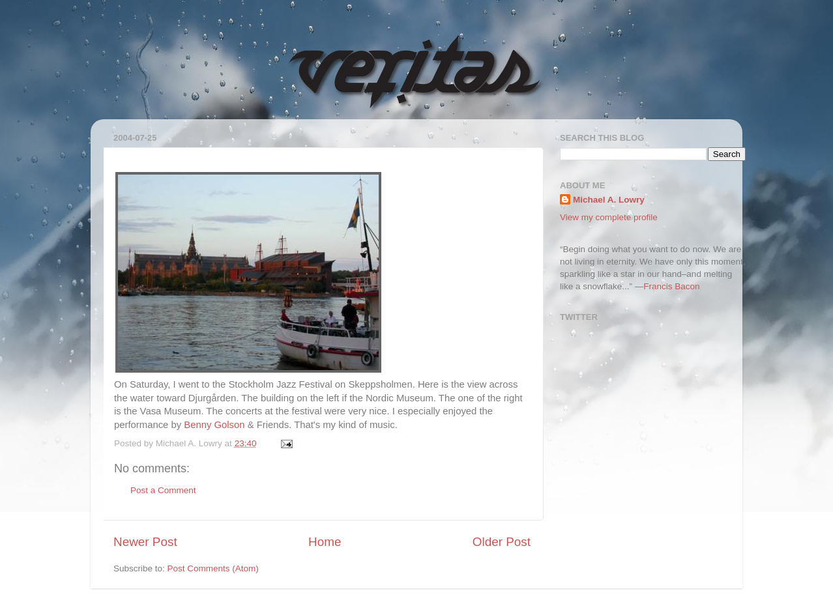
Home (324, 542)
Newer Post (145, 542)
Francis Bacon (671, 286)
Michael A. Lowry (609, 200)
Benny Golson (214, 425)
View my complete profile (609, 217)
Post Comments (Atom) (213, 568)
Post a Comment (163, 490)
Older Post (502, 542)
